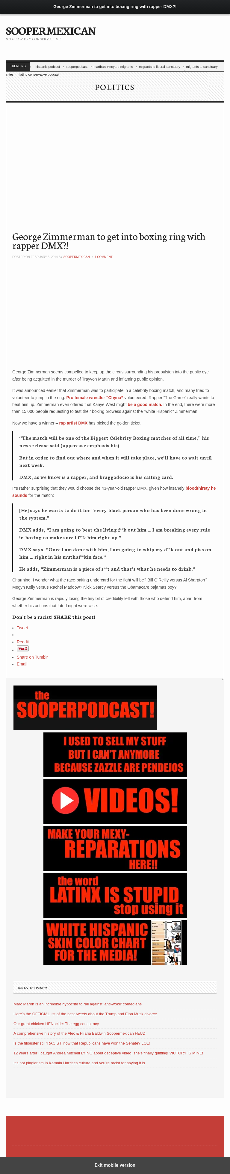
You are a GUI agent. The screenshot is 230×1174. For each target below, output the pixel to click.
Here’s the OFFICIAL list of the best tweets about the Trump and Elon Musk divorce (85, 1014)
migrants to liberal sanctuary (159, 66)
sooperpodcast (76, 66)
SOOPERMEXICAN (51, 29)
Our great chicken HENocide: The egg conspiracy (56, 1024)
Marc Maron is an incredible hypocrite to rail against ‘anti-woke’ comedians (77, 1004)
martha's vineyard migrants (113, 66)
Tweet (22, 627)
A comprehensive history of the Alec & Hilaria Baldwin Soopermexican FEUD (79, 1033)
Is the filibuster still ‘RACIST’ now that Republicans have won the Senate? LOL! (81, 1043)
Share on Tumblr (32, 657)
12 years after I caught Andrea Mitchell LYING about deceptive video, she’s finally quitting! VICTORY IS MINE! (108, 1053)
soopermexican (76, 257)
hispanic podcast (47, 66)
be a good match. (145, 404)
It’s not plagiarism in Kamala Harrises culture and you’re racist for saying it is (79, 1063)
